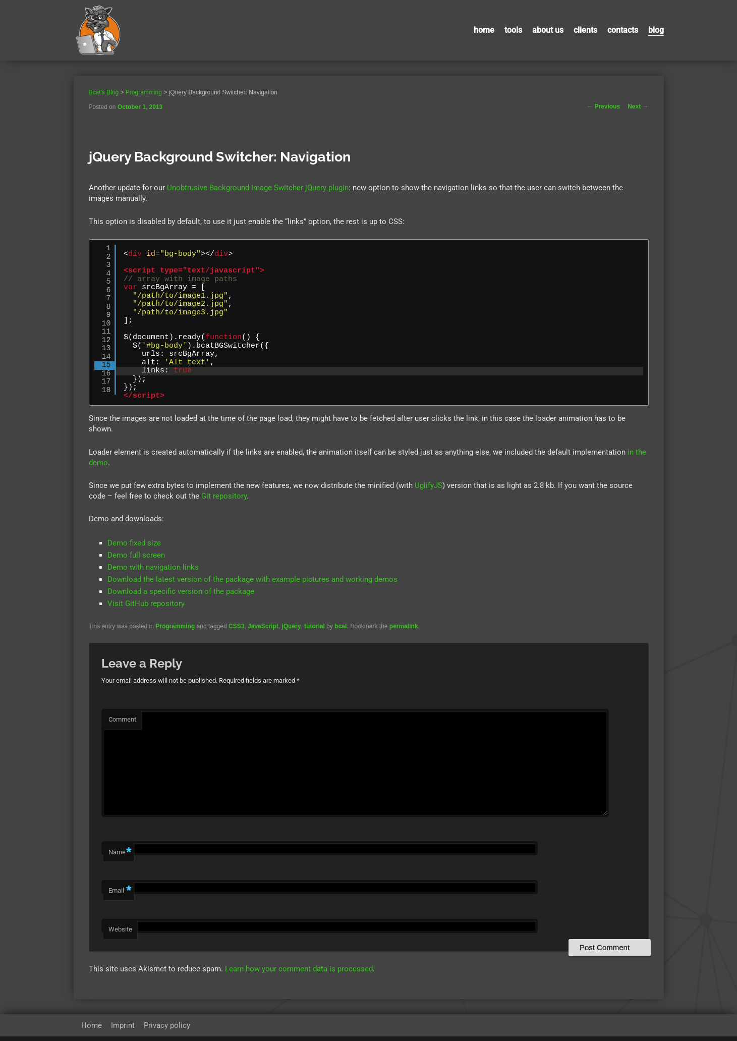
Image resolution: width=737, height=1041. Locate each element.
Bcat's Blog (104, 92)
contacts (622, 30)
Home (484, 30)
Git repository (224, 496)
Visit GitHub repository (146, 603)
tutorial (314, 626)
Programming (175, 626)
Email (119, 895)
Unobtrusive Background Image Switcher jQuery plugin (258, 187)
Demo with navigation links (153, 567)
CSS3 (236, 626)
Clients (585, 30)
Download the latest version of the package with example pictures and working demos (252, 579)
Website (120, 934)
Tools (513, 30)
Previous (603, 106)
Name (119, 857)
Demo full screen (136, 555)
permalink (403, 626)
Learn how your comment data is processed (299, 973)
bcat (340, 626)
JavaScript (263, 626)
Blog (656, 30)
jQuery (291, 626)
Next (638, 106)
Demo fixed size (134, 542)
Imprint (123, 1029)
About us (547, 30)
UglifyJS (428, 485)
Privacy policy (167, 1029)
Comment (122, 719)
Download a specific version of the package (180, 591)
